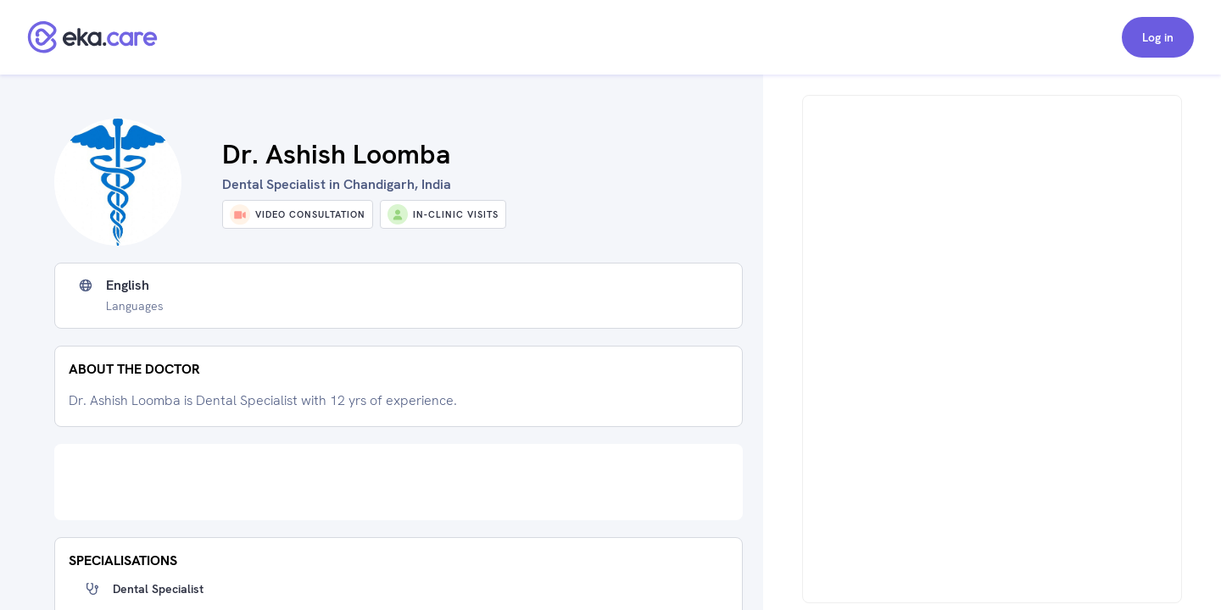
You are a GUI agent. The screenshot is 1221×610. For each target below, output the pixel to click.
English (127, 285)
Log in (1158, 37)
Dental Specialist (158, 588)
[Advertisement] (398, 482)
